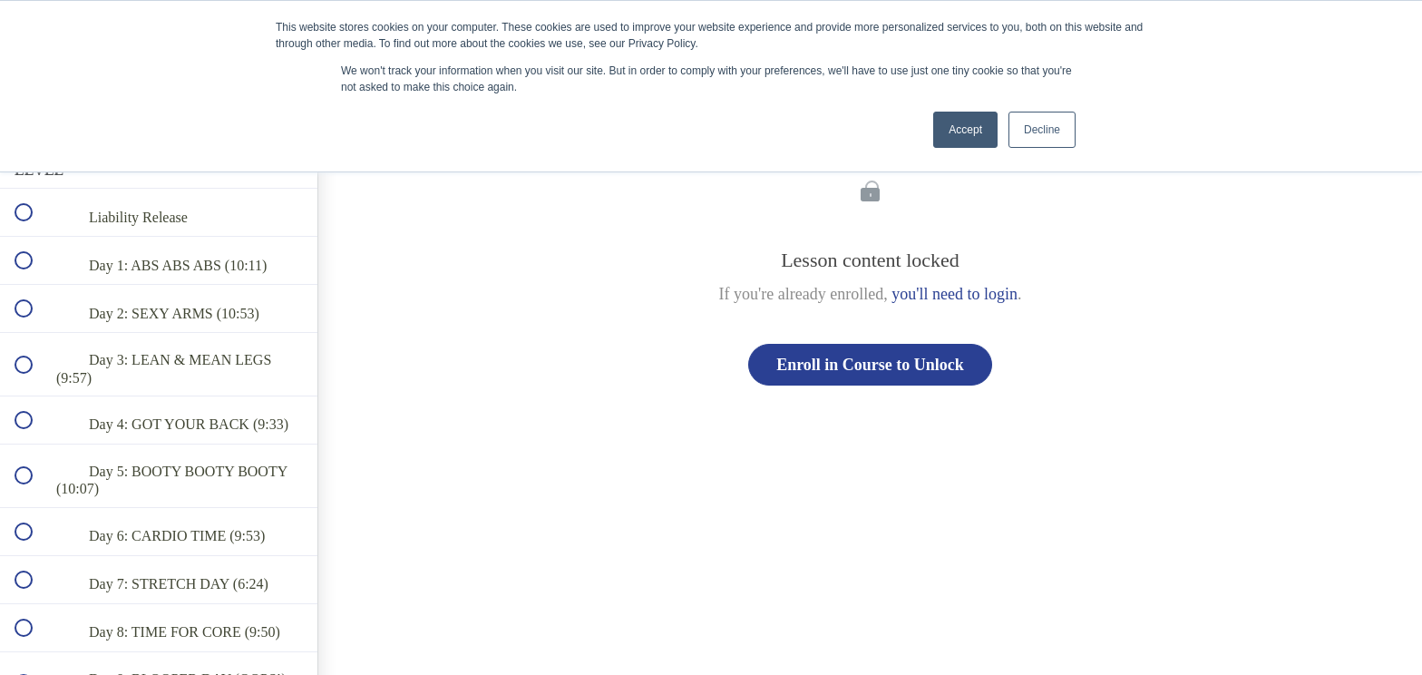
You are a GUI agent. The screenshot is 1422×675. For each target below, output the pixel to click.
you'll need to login (954, 294)
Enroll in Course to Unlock (870, 365)
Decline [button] (1042, 129)
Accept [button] (965, 129)
